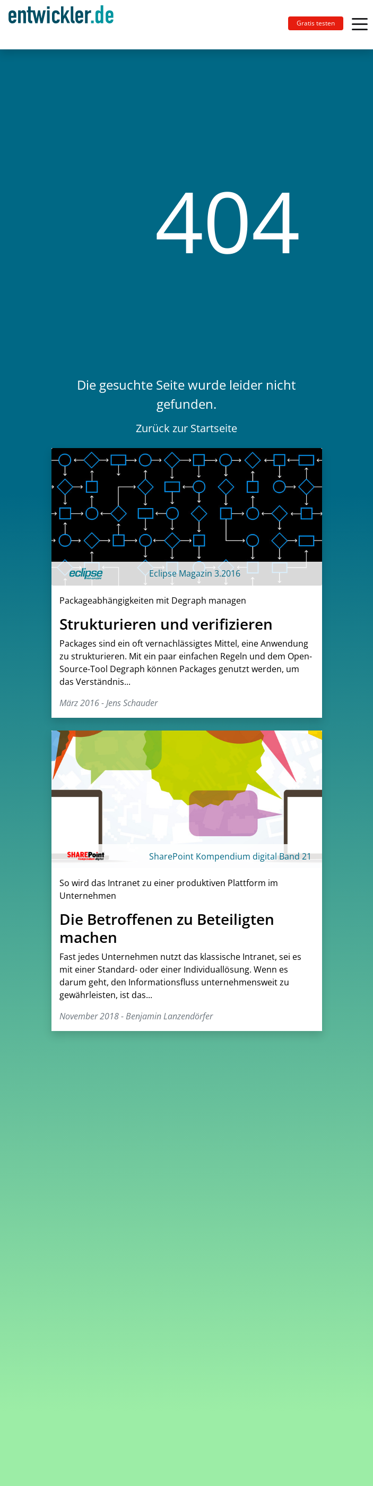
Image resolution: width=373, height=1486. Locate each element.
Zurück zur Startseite (186, 428)
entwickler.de (61, 26)
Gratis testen (316, 23)
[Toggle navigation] (65, 24)
